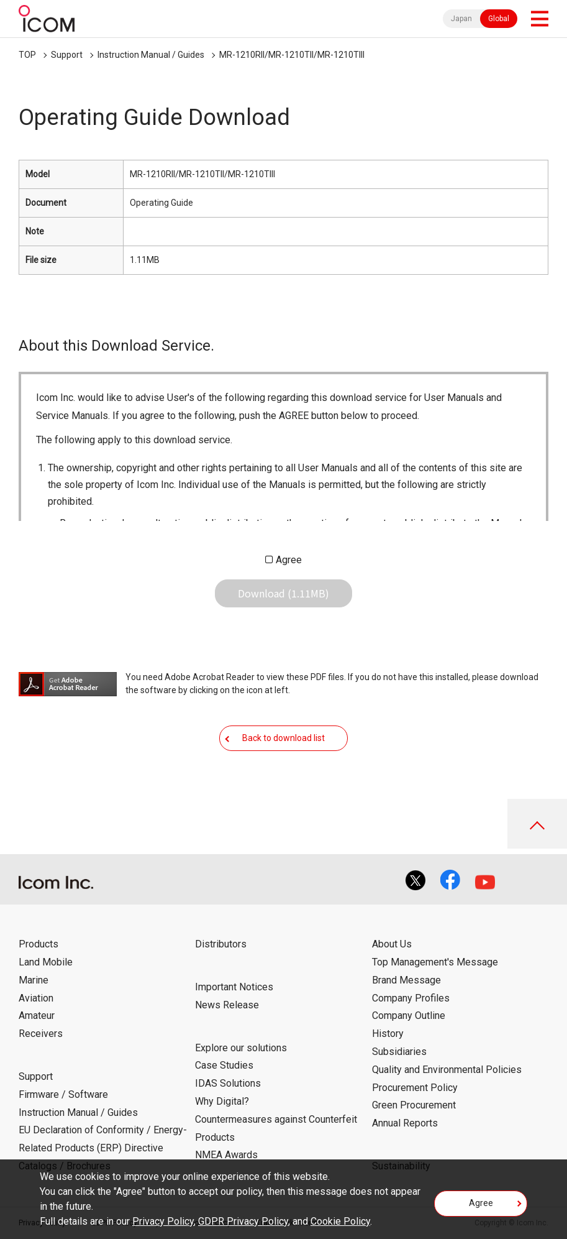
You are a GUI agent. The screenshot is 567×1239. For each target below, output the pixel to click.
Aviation (36, 998)
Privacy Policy (163, 1221)
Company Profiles (411, 998)
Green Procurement (414, 1105)
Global (498, 18)
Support (67, 55)
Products (38, 944)
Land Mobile (46, 962)
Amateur (37, 1015)
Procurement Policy (415, 1088)
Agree (289, 560)
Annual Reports (405, 1123)
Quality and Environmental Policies (447, 1069)
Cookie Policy (340, 1221)
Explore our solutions (241, 1048)
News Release (227, 1005)
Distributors (221, 944)
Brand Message (406, 980)
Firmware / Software (63, 1094)
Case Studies (224, 1065)
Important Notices (234, 987)
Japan (461, 18)
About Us (392, 944)
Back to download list (283, 738)
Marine (33, 980)
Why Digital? (222, 1101)
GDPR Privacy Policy (243, 1221)
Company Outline (408, 1015)
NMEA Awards (226, 1155)
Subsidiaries (399, 1051)
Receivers (41, 1033)
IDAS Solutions (228, 1083)
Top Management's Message (435, 962)
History (388, 1033)
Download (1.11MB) (283, 593)
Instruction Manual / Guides (151, 55)
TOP (27, 55)
